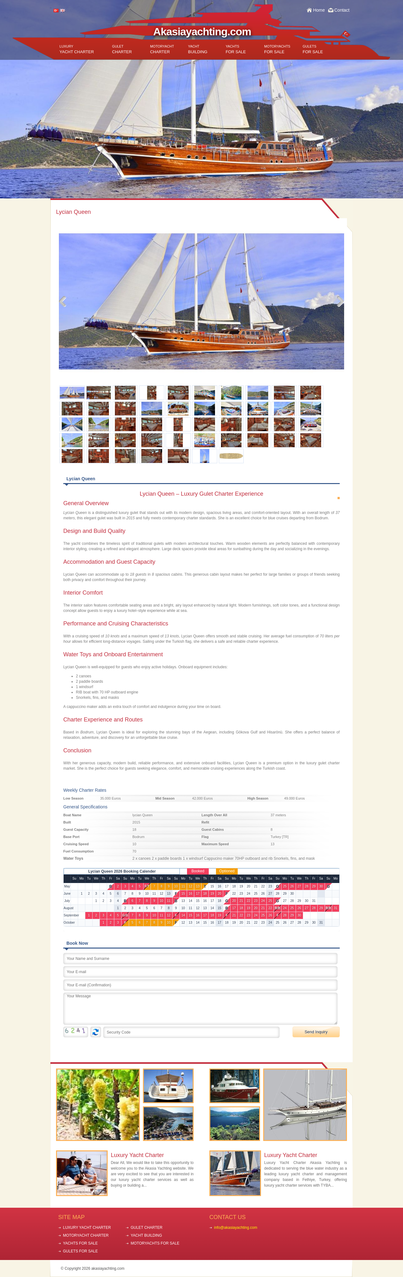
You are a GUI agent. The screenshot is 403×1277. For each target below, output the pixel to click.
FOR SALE (236, 49)
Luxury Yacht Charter (137, 1155)
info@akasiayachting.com (235, 1227)
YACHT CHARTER (77, 49)
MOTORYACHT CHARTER (86, 1235)
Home (319, 10)
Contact (341, 10)
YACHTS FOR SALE (80, 1243)
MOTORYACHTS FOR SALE (155, 1243)
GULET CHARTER (146, 1227)
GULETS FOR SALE (80, 1251)
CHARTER (122, 49)
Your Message (200, 1009)
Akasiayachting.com (202, 31)
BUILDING (197, 49)
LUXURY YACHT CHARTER (87, 1227)
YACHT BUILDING (146, 1235)
